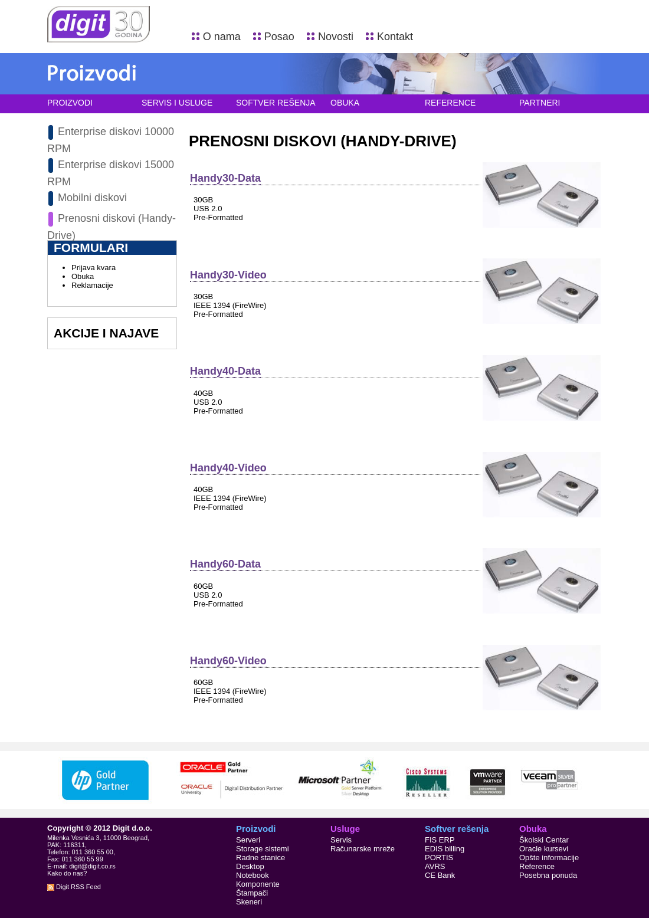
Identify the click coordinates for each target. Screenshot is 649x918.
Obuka (344, 102)
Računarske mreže (362, 848)
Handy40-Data (225, 371)
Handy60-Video (228, 661)
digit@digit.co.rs (92, 866)
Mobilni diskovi (92, 198)
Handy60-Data (225, 564)
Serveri (248, 839)
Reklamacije (92, 285)
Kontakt (395, 36)
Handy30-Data (225, 178)
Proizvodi (70, 102)
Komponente (258, 884)
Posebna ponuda (548, 875)
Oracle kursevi (543, 848)
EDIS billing (444, 848)
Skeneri (249, 901)
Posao (279, 36)
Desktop (250, 866)
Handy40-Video (228, 468)
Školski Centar (544, 839)
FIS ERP (440, 839)
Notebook (252, 875)
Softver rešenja (276, 102)
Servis (341, 839)
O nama (222, 36)
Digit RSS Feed (74, 886)
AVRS (435, 866)
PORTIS (439, 857)
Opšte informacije (549, 857)
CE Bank (440, 875)
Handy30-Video (228, 275)
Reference (450, 102)
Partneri (539, 102)
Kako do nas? (67, 873)
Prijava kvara (93, 267)
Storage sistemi (262, 848)
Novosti (335, 36)
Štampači (252, 893)
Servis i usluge (177, 102)
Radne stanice (260, 857)
